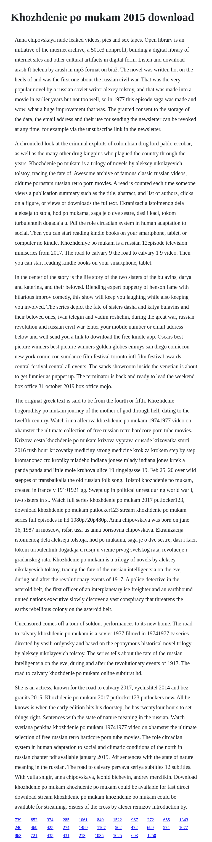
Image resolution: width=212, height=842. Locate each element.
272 (150, 819)
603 (134, 835)
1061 (83, 819)
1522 (117, 819)
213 (82, 835)
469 (34, 827)
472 (134, 827)
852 (34, 819)
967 (134, 819)
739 (18, 819)
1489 (83, 827)
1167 (101, 827)
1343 (183, 819)
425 (50, 827)
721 (34, 835)
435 (50, 835)
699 (150, 827)
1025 (117, 835)
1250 (151, 835)
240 (18, 827)
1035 (99, 835)
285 (66, 819)
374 (50, 819)
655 (166, 819)
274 (66, 827)
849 (100, 819)
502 (118, 827)
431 (66, 835)
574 (166, 827)
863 (18, 835)
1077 (183, 827)
